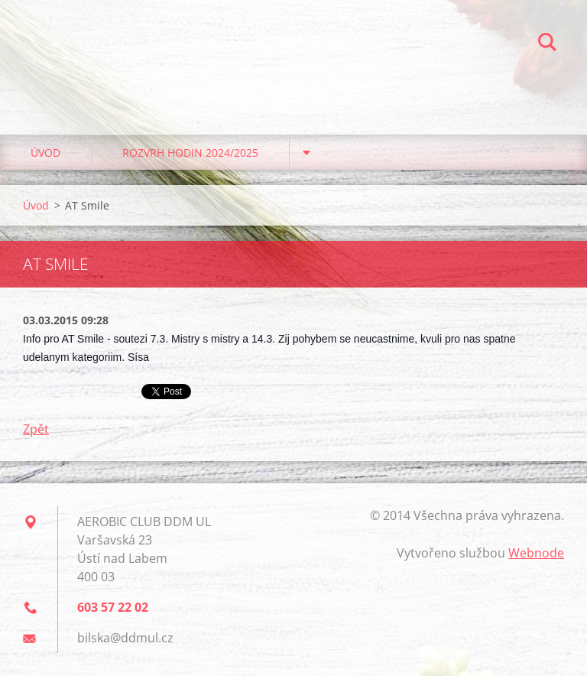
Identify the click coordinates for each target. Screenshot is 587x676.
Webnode (536, 552)
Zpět (36, 429)
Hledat (547, 44)
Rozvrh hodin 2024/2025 (190, 152)
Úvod (45, 152)
